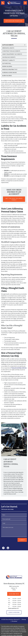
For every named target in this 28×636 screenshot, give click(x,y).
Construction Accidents (11, 51)
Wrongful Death (8, 48)
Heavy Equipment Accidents (12, 54)
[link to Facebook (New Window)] (3, 548)
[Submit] (22, 540)
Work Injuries (7, 66)
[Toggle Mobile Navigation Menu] (25, 3)
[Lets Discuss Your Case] (14, 21)
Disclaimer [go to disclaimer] (14, 621)
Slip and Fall (6, 63)
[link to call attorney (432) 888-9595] (2, 3)
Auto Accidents (7, 45)
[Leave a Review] (14, 612)
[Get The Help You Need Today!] (14, 199)
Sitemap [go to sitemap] (24, 619)
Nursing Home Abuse (9, 72)
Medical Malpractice (9, 69)
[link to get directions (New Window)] (14, 588)
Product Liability (8, 60)
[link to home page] (14, 2)
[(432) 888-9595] (14, 594)
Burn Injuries (7, 75)
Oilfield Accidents (8, 57)
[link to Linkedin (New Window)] (8, 548)
